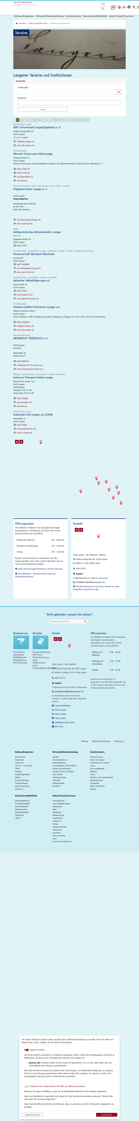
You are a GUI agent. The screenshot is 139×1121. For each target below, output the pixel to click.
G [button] (35, 120)
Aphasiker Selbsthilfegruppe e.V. (31, 280)
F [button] (32, 120)
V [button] (78, 120)
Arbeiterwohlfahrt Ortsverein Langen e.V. (36, 307)
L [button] (50, 120)
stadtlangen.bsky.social (64, 722)
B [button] (20, 120)
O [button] (60, 120)
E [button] (29, 120)
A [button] (17, 120)
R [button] (66, 120)
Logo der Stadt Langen (26, 4)
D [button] (26, 120)
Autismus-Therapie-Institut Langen (33, 377)
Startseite (22, 23)
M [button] (53, 120)
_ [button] (14, 120)
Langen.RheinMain (62, 705)
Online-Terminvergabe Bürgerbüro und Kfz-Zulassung (40, 569)
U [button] (75, 120)
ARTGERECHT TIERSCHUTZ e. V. (30, 338)
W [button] (81, 120)
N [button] (57, 120)
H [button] (39, 120)
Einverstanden (106, 1115)
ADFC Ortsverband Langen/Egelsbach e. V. (37, 127)
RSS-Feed (59, 726)
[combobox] (69, 102)
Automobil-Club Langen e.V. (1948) (33, 414)
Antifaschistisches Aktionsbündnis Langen (37, 232)
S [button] (69, 120)
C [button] (23, 120)
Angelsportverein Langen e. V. (30, 189)
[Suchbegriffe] (67, 92)
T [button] (72, 120)
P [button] (63, 120)
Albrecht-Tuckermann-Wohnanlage (33, 153)
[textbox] (22, 102)
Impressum (103, 578)
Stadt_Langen (60, 710)
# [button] (87, 120)
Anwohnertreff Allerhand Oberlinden (34, 254)
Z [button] (84, 120)
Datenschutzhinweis (32, 1115)
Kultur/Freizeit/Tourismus (38, 23)
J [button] (44, 120)
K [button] (47, 120)
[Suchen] (43, 109)
